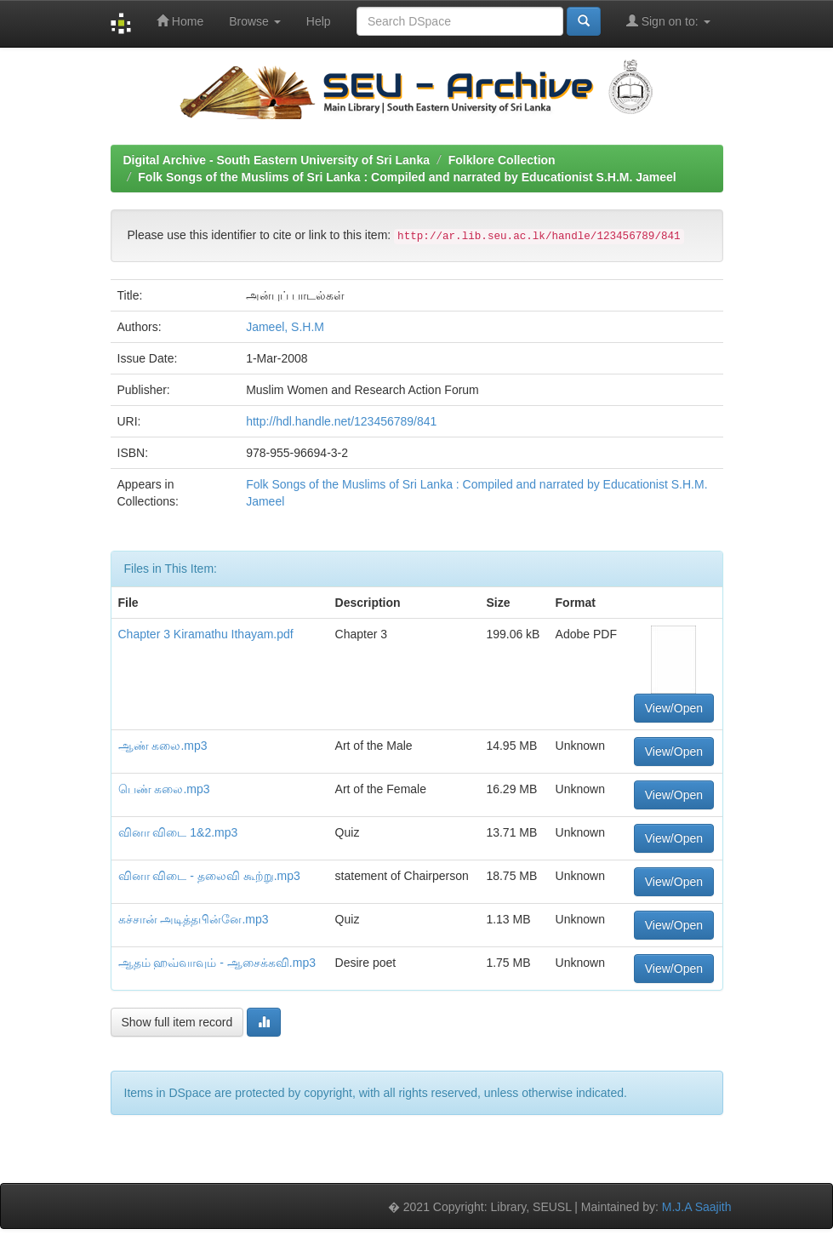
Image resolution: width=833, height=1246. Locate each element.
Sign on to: (668, 21)
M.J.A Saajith (697, 1207)
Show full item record (177, 1022)
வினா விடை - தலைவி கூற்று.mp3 (209, 876)
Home (180, 21)
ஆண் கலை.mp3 (163, 745)
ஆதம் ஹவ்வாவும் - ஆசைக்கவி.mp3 (217, 962)
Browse (255, 21)
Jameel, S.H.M (285, 327)
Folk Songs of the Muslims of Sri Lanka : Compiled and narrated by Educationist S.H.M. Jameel (407, 177)
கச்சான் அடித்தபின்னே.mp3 (193, 919)
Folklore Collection (502, 160)
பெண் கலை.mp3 (164, 789)
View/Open (674, 708)
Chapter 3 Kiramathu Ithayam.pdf (206, 634)
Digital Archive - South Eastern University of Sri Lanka (276, 160)
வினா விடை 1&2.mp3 (178, 832)
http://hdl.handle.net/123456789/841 (341, 421)
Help (318, 21)
